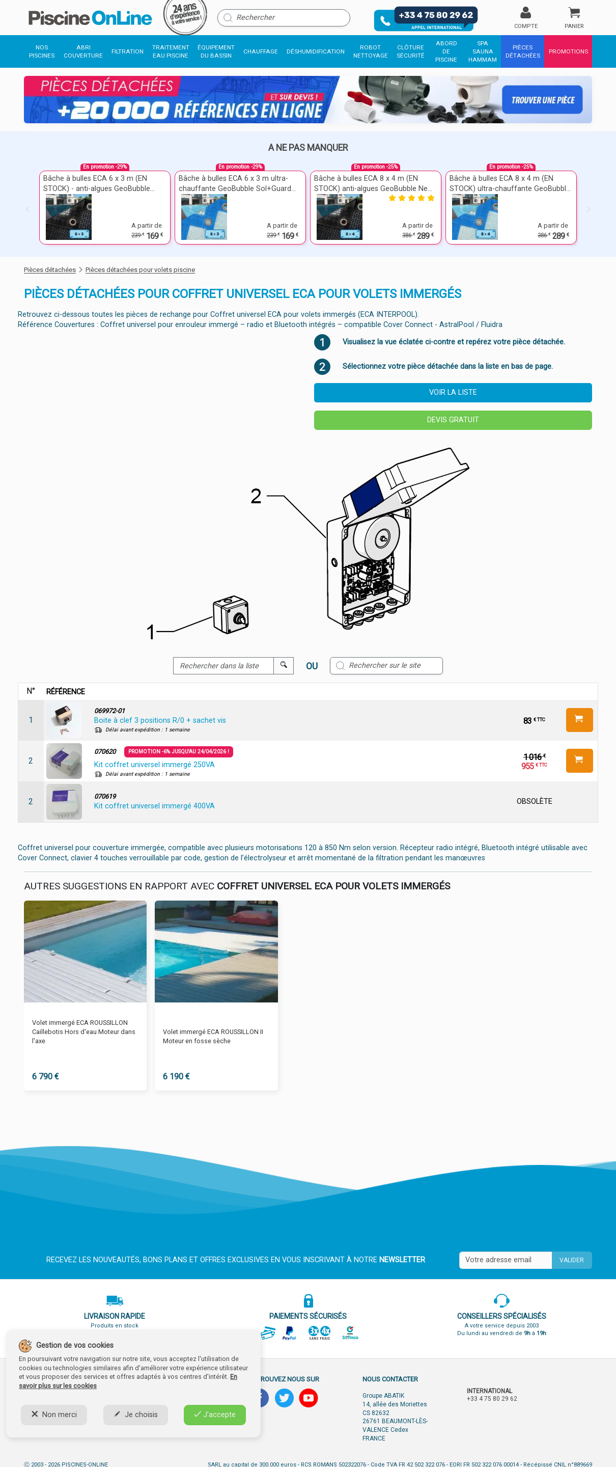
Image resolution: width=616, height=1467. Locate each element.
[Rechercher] (283, 17)
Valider (571, 1260)
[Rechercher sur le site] (386, 665)
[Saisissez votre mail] (505, 1260)
